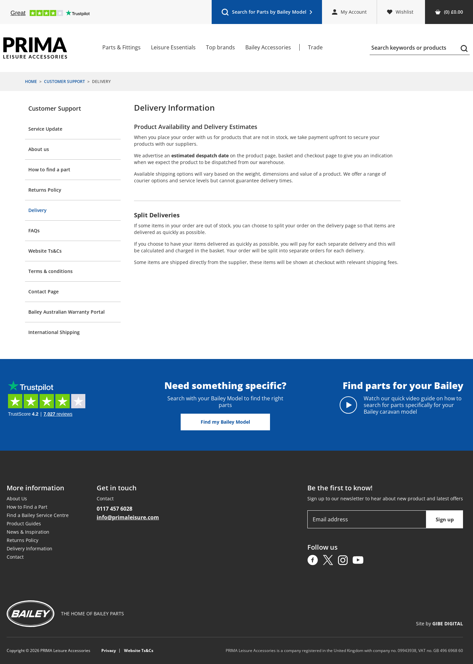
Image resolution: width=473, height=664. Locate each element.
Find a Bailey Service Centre (38, 515)
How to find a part (49, 169)
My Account (349, 12)
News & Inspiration (28, 532)
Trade (315, 47)
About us (38, 149)
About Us (17, 498)
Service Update (45, 129)
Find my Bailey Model (225, 422)
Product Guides (24, 523)
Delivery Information (29, 548)
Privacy (108, 651)
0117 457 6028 (114, 508)
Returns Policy (44, 190)
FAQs (34, 230)
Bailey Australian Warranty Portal (66, 312)
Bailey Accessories (268, 47)
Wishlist (400, 12)
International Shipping (54, 332)
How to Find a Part (27, 507)
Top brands (220, 47)
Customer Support (54, 108)
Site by (439, 623)
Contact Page (43, 291)
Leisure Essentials (173, 47)
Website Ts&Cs (45, 251)
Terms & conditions (50, 271)
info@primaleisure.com (128, 517)
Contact (15, 557)
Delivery (37, 210)
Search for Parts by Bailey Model (266, 13)
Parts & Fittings (121, 47)
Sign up (445, 519)
